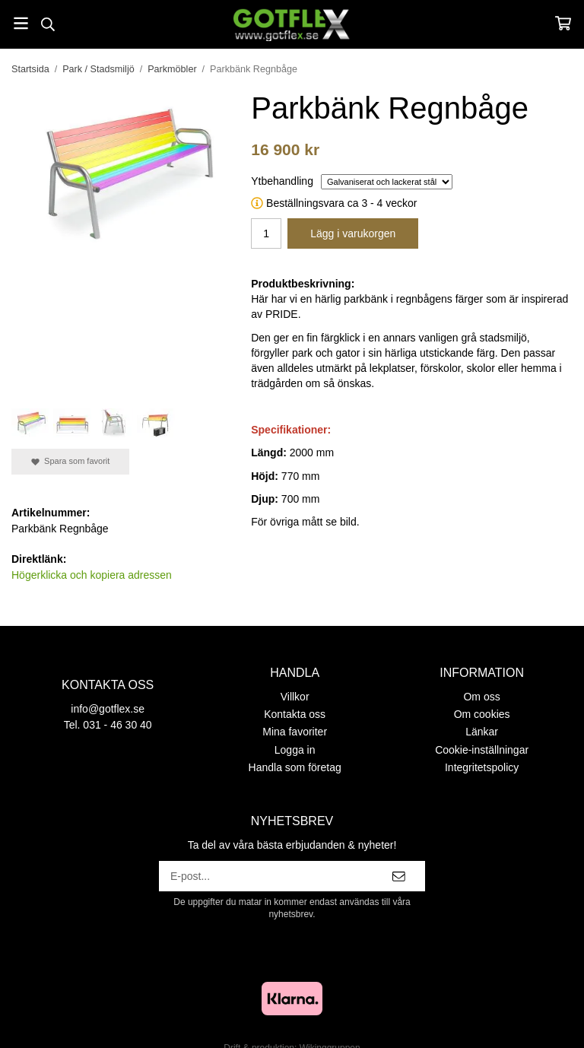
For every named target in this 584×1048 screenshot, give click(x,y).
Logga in (295, 750)
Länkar (481, 732)
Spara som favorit (70, 461)
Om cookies (482, 714)
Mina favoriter (294, 732)
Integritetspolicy (482, 767)
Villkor (295, 697)
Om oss (481, 697)
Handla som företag (295, 767)
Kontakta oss (294, 714)
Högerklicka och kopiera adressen (91, 575)
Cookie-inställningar (481, 750)
